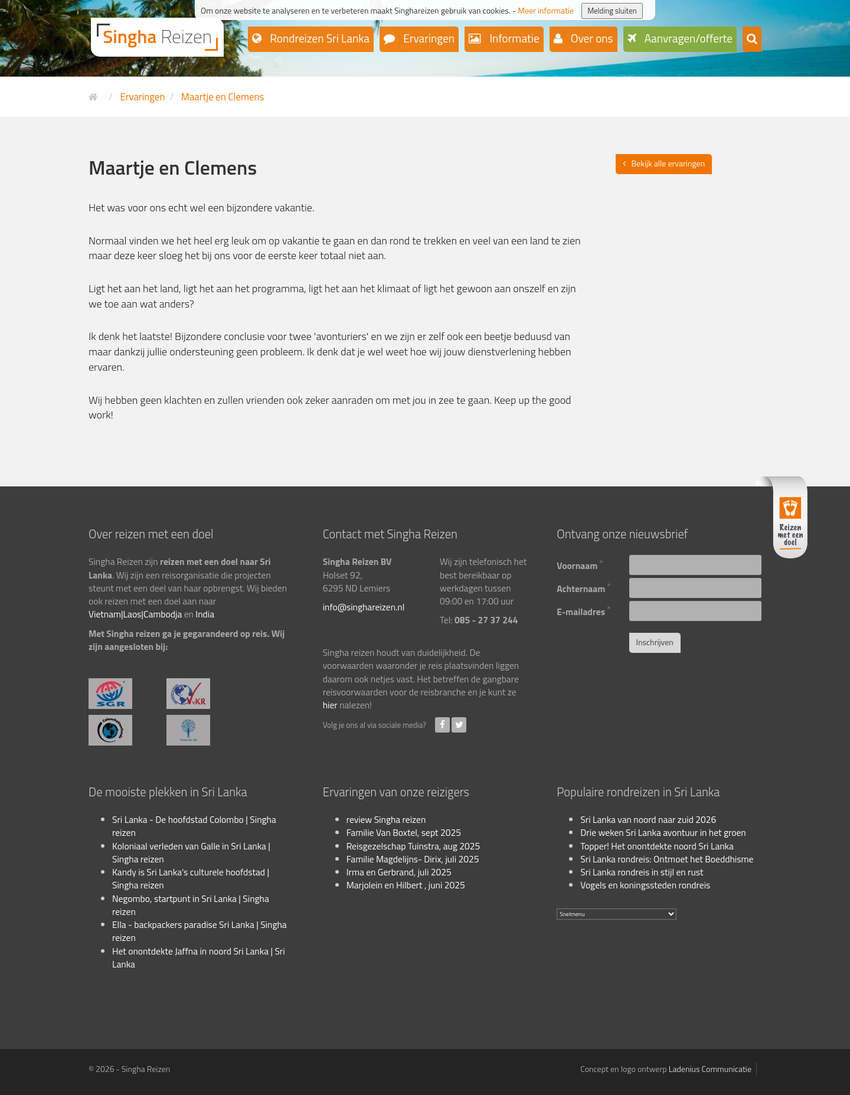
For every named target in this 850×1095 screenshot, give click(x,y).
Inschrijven (655, 642)
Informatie (513, 38)
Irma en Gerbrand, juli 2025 (399, 872)
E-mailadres (583, 610)
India (204, 614)
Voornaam (580, 564)
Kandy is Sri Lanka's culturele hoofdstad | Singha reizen (190, 878)
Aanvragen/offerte (687, 38)
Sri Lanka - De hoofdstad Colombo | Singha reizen (194, 825)
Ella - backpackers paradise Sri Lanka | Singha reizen (199, 930)
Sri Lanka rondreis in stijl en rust (641, 872)
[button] (752, 39)
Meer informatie (546, 10)
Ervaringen (428, 38)
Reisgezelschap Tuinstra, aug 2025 (413, 846)
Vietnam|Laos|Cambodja (135, 614)
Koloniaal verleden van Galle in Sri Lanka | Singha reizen (191, 852)
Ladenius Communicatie (710, 1069)
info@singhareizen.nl (364, 607)
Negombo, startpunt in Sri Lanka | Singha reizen (190, 905)
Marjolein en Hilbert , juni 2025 (405, 885)
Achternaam (584, 587)
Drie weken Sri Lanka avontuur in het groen (663, 832)
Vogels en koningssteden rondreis (645, 885)
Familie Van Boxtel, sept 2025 (403, 832)
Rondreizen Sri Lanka (318, 38)
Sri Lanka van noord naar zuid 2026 (648, 819)
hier (330, 705)
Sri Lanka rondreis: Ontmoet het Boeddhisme (666, 859)
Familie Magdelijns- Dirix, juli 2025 (412, 859)
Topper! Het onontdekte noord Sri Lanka (657, 846)
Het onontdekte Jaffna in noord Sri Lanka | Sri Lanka (198, 957)
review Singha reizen (386, 819)
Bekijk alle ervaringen (668, 163)
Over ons (590, 38)
